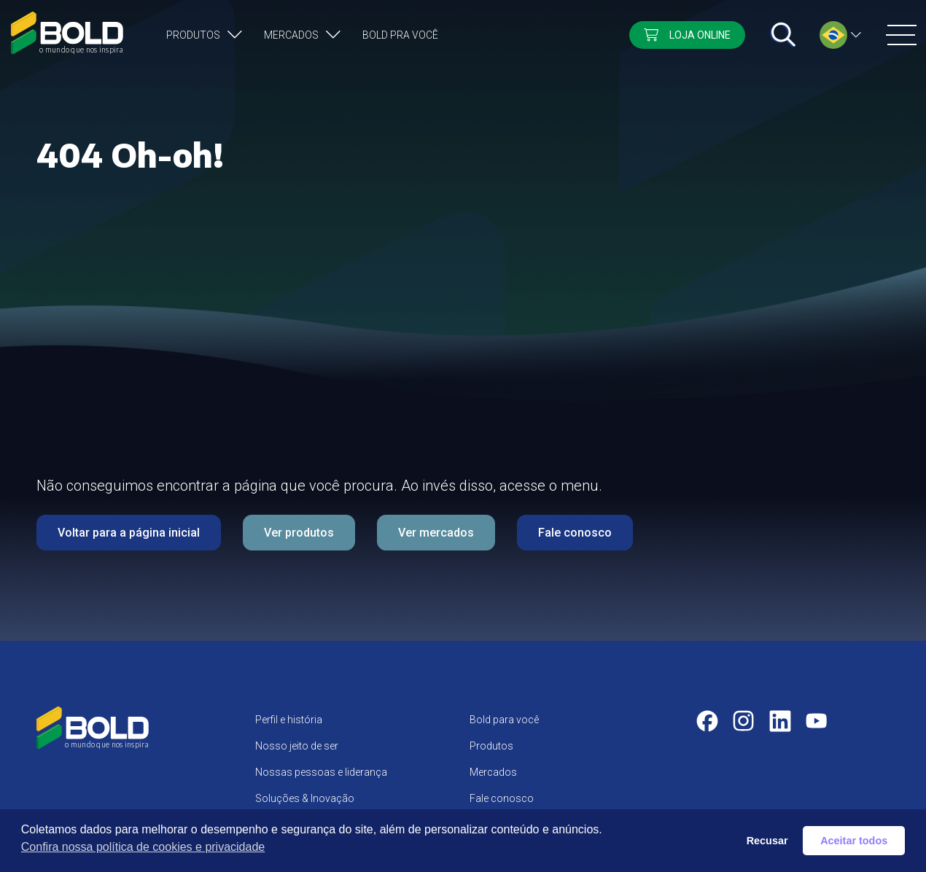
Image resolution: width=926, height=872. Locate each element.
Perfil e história (288, 719)
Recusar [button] (767, 840)
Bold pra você (400, 35)
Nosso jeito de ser (296, 746)
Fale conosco (575, 533)
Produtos (193, 35)
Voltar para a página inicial (129, 533)
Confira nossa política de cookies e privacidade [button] (143, 847)
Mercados (291, 35)
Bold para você (504, 719)
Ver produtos (299, 533)
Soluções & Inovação (304, 798)
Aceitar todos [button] (853, 840)
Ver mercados (436, 533)
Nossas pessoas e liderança (321, 772)
